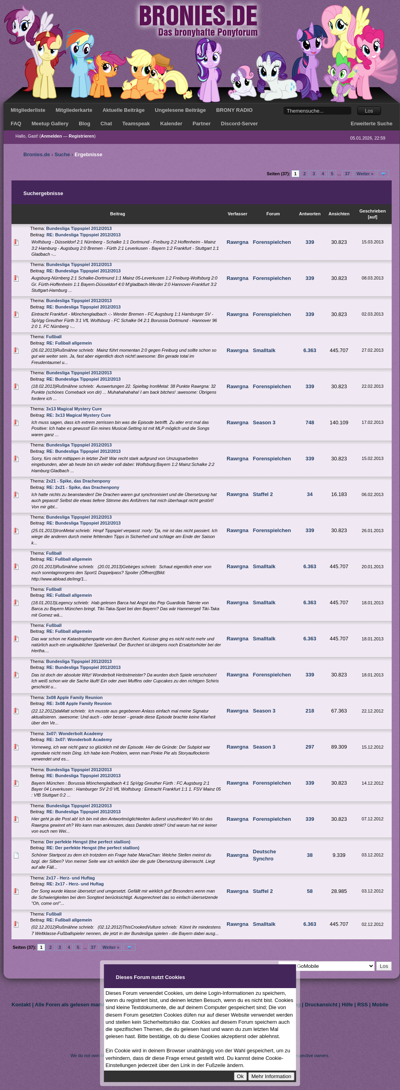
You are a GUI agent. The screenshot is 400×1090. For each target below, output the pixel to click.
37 (347, 173)
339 (309, 242)
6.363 (309, 350)
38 (309, 855)
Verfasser (238, 213)
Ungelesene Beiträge (180, 110)
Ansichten (338, 213)
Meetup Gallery (50, 123)
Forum (273, 213)
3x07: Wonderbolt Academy (74, 733)
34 (309, 494)
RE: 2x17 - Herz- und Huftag (75, 883)
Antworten (309, 213)
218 (309, 711)
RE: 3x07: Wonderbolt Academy (79, 739)
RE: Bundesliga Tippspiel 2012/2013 (83, 234)
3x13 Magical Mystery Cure (74, 408)
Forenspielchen (272, 242)
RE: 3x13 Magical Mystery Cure (78, 415)
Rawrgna (237, 242)
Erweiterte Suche (372, 123)
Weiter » (364, 173)
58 (309, 891)
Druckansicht (321, 1005)
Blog (84, 123)
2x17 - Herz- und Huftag (70, 877)
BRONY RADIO (234, 110)
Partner (201, 123)
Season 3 (264, 422)
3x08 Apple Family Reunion (74, 697)
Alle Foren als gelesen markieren (75, 1005)
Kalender (171, 123)
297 (309, 747)
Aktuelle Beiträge (124, 110)
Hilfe (347, 1005)
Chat (106, 123)
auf (373, 217)
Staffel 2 (263, 494)
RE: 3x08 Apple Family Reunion (79, 703)
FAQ (16, 123)
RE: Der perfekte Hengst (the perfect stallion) (92, 847)
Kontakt (20, 1005)
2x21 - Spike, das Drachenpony (78, 481)
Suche (62, 154)
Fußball (54, 336)
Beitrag (117, 213)
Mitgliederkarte (73, 110)
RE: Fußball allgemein (69, 343)
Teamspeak (136, 123)
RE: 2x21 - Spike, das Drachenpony (82, 487)
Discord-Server (239, 123)
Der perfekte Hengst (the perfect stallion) (88, 841)
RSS (362, 1005)
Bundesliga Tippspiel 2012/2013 (79, 228)
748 (309, 422)
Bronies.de (36, 154)
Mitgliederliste (28, 110)
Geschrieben (373, 211)
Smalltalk (264, 350)
